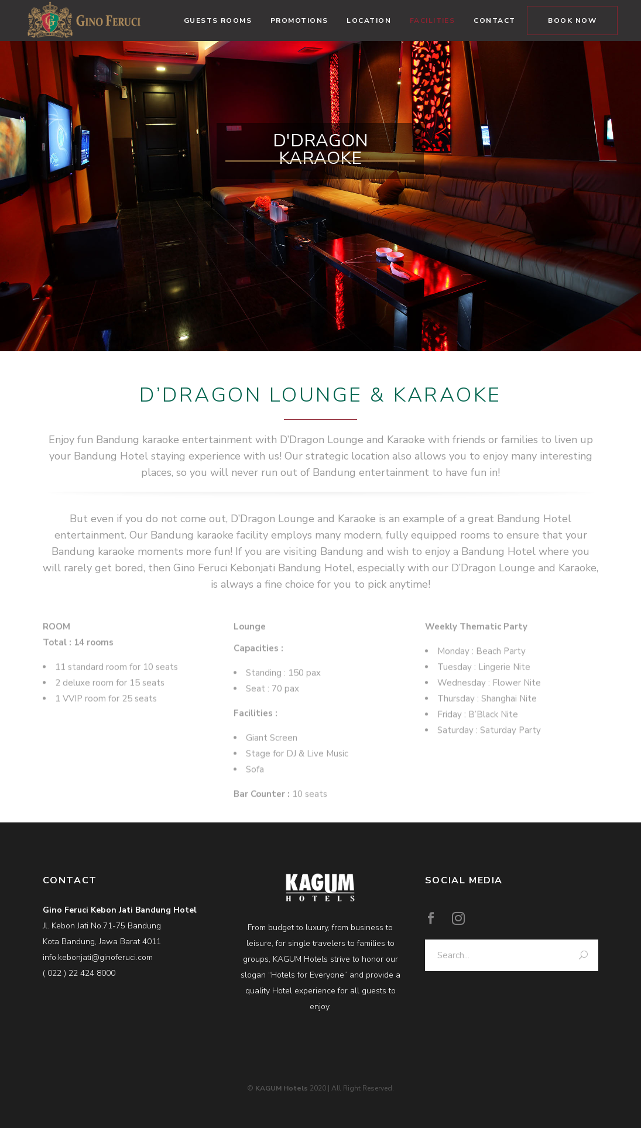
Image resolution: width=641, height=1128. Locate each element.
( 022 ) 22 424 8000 (79, 973)
